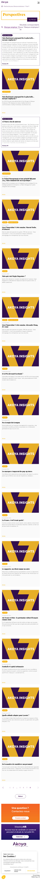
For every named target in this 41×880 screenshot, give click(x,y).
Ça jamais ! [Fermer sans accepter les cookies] (8, 870)
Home (2, 6)
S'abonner (20, 837)
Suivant (38, 787)
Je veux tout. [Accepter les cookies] (31, 870)
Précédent (3, 787)
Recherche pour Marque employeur (14, 6)
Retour (20, 796)
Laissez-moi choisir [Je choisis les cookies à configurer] (17, 870)
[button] (4, 877)
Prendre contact (20, 818)
